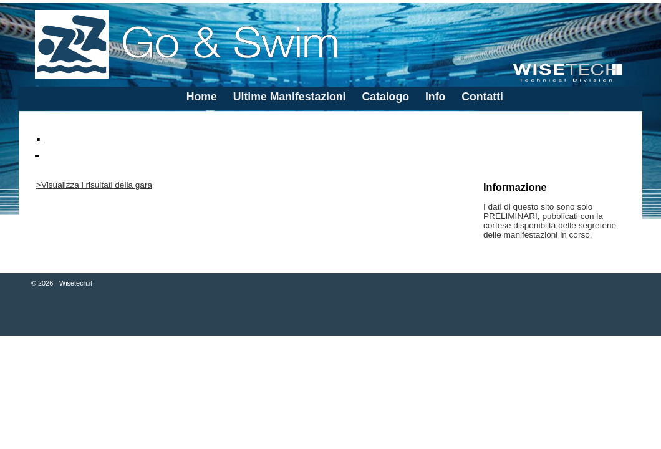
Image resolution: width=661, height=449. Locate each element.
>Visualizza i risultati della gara (94, 185)
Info (435, 96)
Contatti (482, 96)
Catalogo (385, 96)
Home (201, 96)
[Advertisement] (330, 379)
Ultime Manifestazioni (289, 96)
